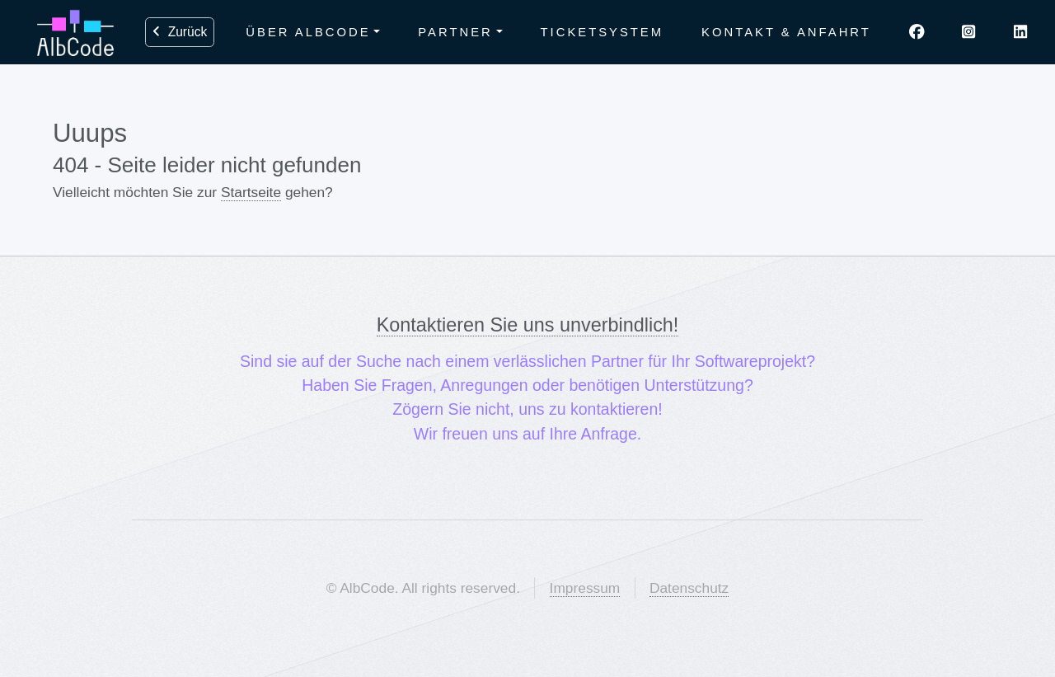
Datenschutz (689, 588)
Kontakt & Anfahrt (786, 32)
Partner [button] (455, 32)
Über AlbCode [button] (308, 32)
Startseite (251, 192)
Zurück (179, 32)
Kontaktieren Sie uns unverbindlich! (528, 325)
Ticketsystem (602, 32)
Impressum (585, 588)
